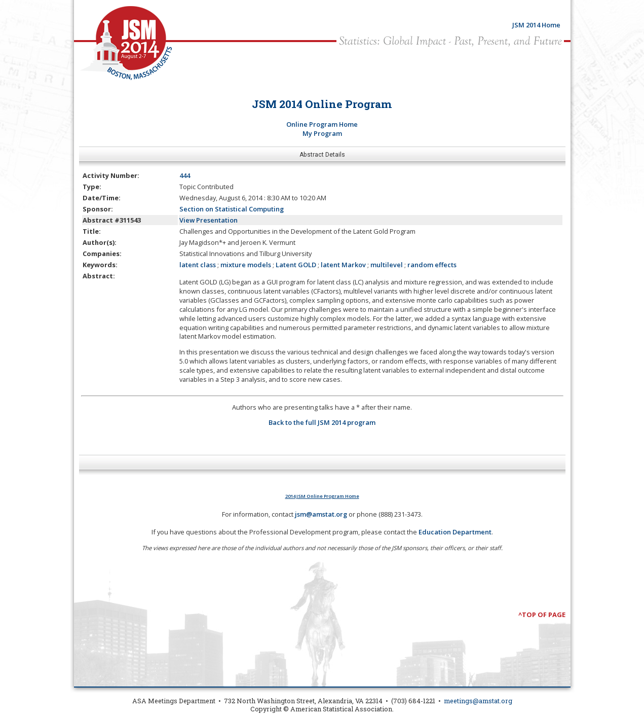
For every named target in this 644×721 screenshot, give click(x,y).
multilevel (386, 264)
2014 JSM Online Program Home (322, 496)
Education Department (455, 531)
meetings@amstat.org (478, 701)
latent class (197, 264)
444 (184, 175)
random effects (432, 264)
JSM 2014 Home (536, 24)
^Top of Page (541, 614)
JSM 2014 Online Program (322, 104)
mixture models (245, 264)
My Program (322, 133)
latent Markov (343, 264)
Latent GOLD (296, 264)
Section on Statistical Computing (231, 208)
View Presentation (208, 220)
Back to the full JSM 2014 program (322, 422)
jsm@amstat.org (321, 514)
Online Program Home (322, 124)
